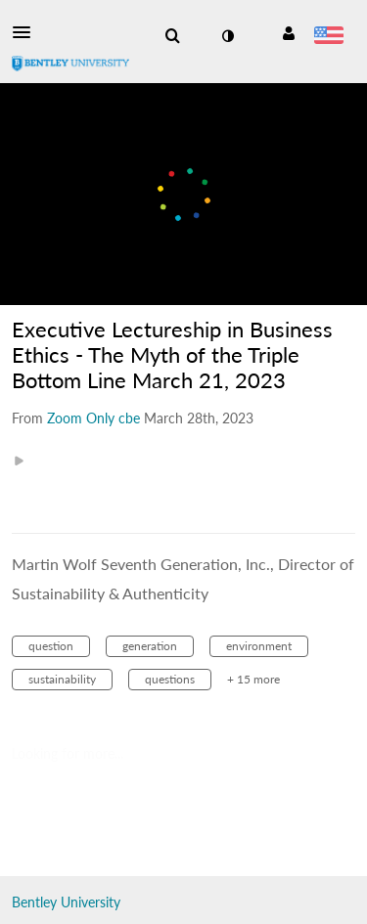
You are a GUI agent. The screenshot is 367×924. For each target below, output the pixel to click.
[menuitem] (172, 36)
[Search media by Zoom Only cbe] (93, 418)
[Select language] (328, 37)
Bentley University (66, 902)
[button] (27, 32)
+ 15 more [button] (253, 679)
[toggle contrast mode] (227, 36)
